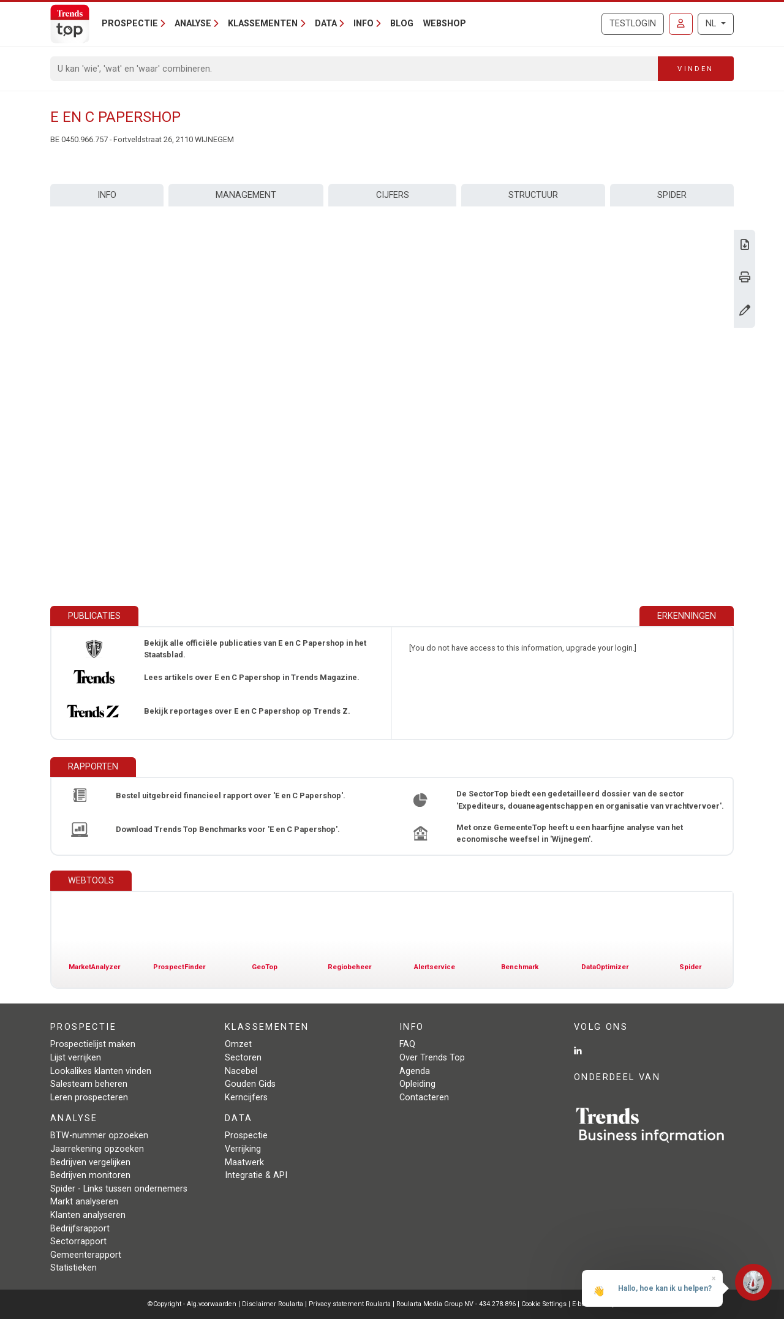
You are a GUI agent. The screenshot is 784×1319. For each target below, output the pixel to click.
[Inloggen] (681, 24)
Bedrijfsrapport (80, 1228)
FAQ (407, 1044)
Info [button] (363, 23)
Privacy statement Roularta (350, 1304)
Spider (672, 195)
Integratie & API (256, 1175)
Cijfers (392, 195)
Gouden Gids (250, 1084)
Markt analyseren (84, 1201)
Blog (401, 23)
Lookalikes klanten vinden (100, 1071)
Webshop (444, 23)
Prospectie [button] (130, 23)
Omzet (238, 1044)
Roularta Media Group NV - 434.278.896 (457, 1304)
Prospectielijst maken (92, 1044)
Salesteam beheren (88, 1084)
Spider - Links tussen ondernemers (118, 1189)
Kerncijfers (246, 1097)
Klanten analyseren (88, 1215)
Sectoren (243, 1058)
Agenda (414, 1071)
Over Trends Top (432, 1058)
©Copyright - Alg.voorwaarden (192, 1304)
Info (106, 195)
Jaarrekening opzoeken (97, 1149)
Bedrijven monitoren (90, 1175)
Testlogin (632, 23)
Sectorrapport (78, 1241)
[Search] (354, 68)
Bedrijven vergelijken (90, 1162)
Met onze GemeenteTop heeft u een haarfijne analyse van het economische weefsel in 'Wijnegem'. (569, 833)
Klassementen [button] (263, 23)
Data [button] (326, 23)
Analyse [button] (193, 23)
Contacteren (424, 1097)
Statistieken (73, 1268)
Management (246, 195)
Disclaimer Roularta (272, 1304)
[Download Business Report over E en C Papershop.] (745, 246)
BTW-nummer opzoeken (99, 1135)
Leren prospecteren (89, 1097)
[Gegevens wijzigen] (744, 311)
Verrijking (243, 1149)
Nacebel (241, 1071)
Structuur (533, 195)
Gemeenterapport (85, 1255)
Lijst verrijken (75, 1058)
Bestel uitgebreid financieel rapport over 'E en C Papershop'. (230, 795)
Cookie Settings (544, 1304)
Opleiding (417, 1084)
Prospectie (246, 1135)
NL (712, 23)
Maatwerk (244, 1162)
